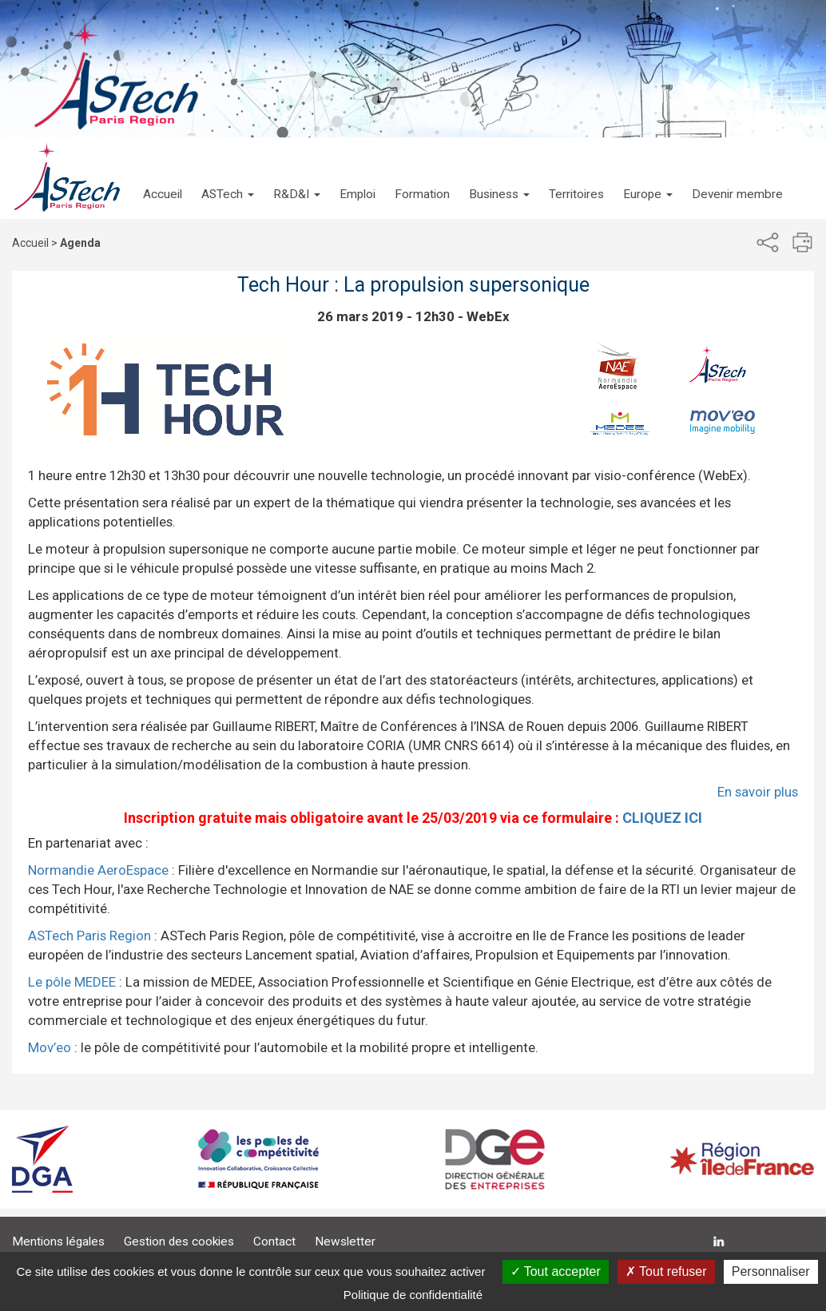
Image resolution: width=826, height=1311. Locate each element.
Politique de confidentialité (413, 1294)
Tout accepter (555, 1271)
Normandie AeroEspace (98, 870)
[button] (228, 178)
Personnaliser (771, 1271)
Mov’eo (49, 1047)
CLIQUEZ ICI (662, 817)
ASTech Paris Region (89, 936)
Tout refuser (666, 1271)
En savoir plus (757, 792)
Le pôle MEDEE (72, 982)
